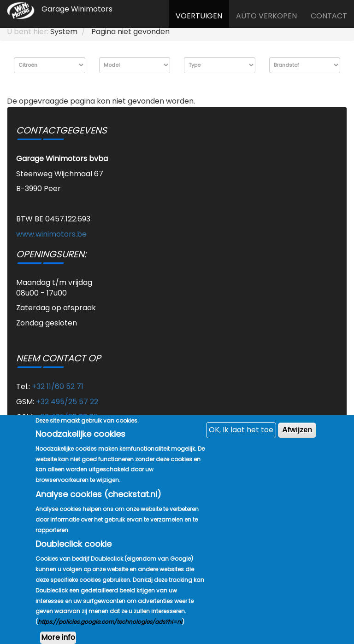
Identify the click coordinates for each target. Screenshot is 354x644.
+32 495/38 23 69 (67, 417)
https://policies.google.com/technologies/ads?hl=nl (110, 639)
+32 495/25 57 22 (67, 401)
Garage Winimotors (76, 9)
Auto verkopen (266, 16)
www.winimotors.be (51, 234)
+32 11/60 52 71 (57, 386)
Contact (329, 16)
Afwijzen (297, 447)
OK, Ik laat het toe (241, 447)
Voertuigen (199, 16)
